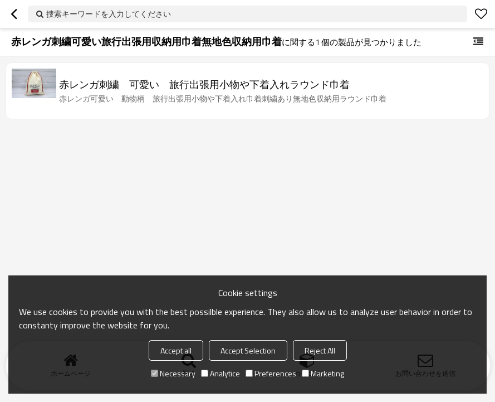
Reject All (320, 350)
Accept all (176, 350)
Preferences (271, 373)
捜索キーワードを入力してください (108, 14)
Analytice (220, 373)
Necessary (173, 373)
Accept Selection (248, 350)
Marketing (323, 373)
